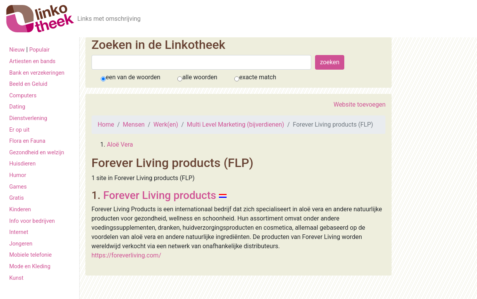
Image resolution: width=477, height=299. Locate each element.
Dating (17, 107)
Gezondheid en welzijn (36, 152)
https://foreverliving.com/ (126, 255)
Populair (39, 50)
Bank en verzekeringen (37, 73)
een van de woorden (133, 77)
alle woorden (199, 77)
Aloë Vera (120, 144)
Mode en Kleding (29, 266)
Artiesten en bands (32, 61)
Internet (18, 232)
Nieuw (17, 50)
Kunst (16, 278)
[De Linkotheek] (40, 18)
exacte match (257, 77)
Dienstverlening (28, 118)
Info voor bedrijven (32, 221)
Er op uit (19, 130)
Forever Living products (159, 195)
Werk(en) (165, 124)
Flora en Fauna (27, 141)
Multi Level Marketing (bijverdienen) (235, 124)
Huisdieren (22, 163)
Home (106, 124)
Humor (17, 175)
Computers (23, 95)
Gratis (16, 198)
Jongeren (20, 244)
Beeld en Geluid (28, 84)
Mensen (134, 124)
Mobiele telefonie (30, 255)
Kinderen (20, 209)
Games (18, 187)
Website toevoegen (359, 104)
